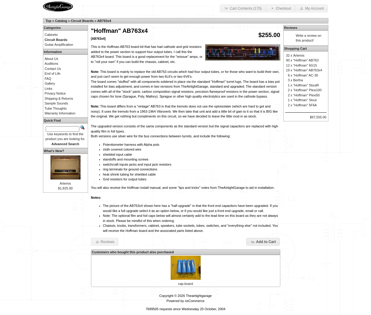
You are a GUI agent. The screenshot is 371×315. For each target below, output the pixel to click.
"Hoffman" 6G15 (305, 65)
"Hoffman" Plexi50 (306, 95)
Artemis (65, 183)
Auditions (51, 63)
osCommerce (194, 301)
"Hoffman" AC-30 (305, 75)
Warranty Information (60, 113)
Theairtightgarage (199, 296)
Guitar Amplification (59, 44)
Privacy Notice (55, 93)
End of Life (53, 73)
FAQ (48, 78)
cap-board (185, 283)
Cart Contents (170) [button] (243, 8)
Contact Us (53, 68)
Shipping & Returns (59, 98)
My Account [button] (311, 8)
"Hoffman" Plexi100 (307, 90)
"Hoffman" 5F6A (305, 105)
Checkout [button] (280, 8)
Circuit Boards (82, 21)
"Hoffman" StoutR (306, 85)
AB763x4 (104, 21)
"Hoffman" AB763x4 (307, 70)
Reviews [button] (104, 241)
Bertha (298, 80)
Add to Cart (263, 241)
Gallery (50, 83)
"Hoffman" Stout (305, 100)
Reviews (290, 28)
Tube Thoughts (56, 108)
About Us (51, 59)
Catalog (61, 21)
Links (49, 88)
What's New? (54, 151)
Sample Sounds (56, 103)
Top (48, 21)
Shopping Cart (295, 48)
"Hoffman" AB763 (306, 60)
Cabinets (51, 34)
